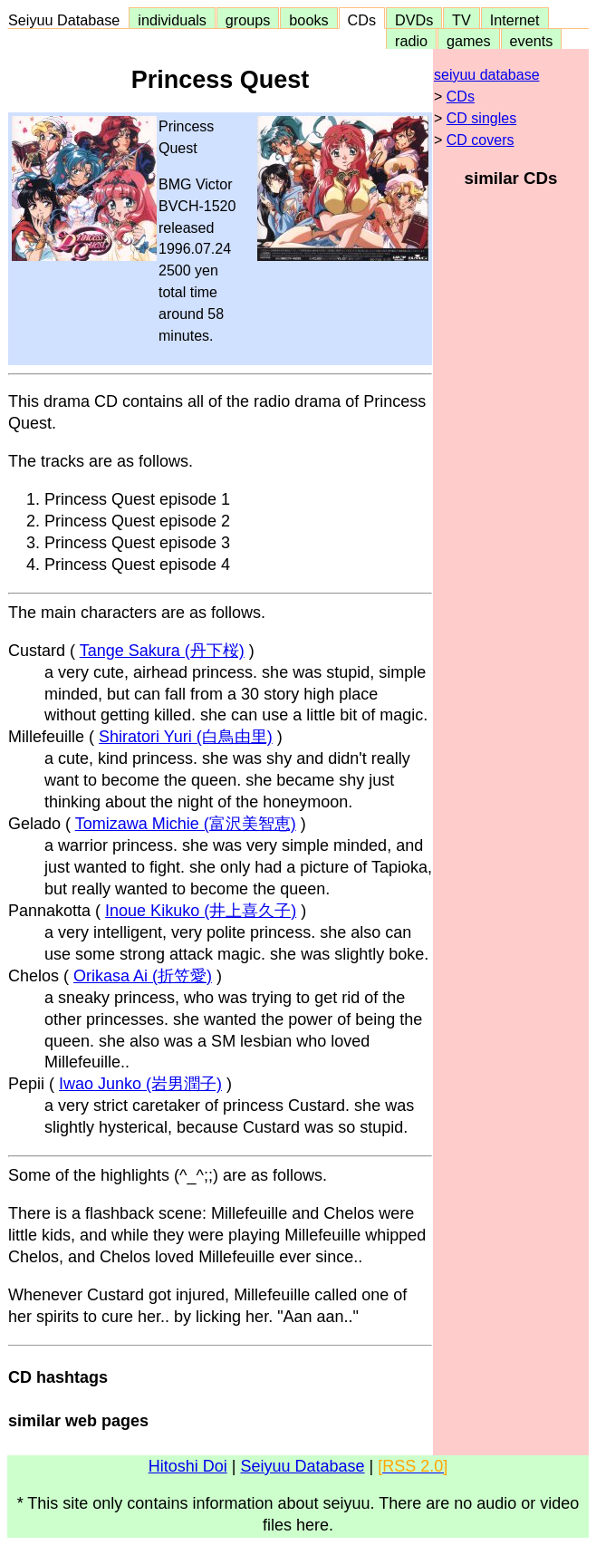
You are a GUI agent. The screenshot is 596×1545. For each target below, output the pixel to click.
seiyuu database (487, 74)
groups (248, 20)
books (308, 20)
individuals (172, 20)
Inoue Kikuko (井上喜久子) (200, 911)
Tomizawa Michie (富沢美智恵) (185, 824)
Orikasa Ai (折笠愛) (142, 976)
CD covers (480, 140)
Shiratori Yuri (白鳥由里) (186, 737)
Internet (515, 20)
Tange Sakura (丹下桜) (162, 651)
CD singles (481, 118)
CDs (362, 20)
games (468, 41)
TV (461, 20)
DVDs (414, 20)
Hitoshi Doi (188, 1466)
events (532, 41)
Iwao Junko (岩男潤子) (140, 1084)
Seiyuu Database (68, 20)
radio (411, 41)
